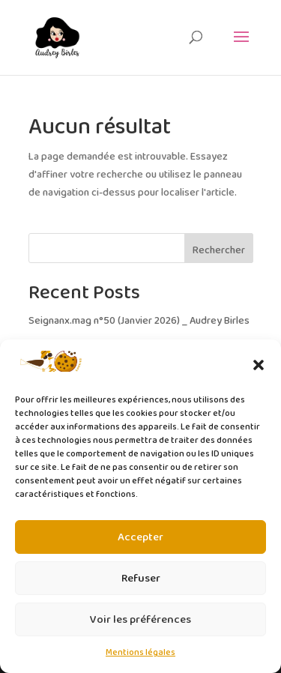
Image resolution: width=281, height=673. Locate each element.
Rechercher (219, 250)
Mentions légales (140, 652)
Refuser (140, 578)
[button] (258, 364)
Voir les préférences (140, 620)
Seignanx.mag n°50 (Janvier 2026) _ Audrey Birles (139, 321)
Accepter (140, 537)
